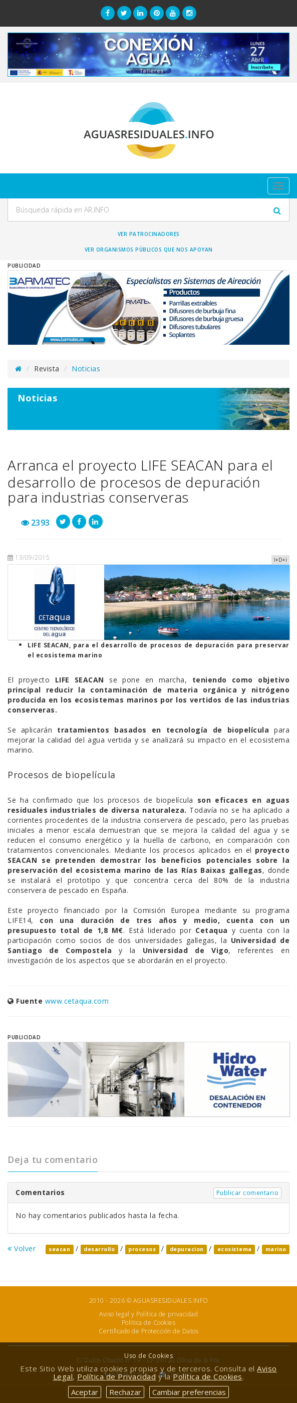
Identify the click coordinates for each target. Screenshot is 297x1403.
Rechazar (125, 1392)
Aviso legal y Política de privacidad (148, 1314)
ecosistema (234, 1249)
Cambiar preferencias (189, 1392)
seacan (59, 1249)
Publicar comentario (247, 1193)
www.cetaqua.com (77, 1001)
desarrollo (99, 1249)
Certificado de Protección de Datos (148, 1331)
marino (275, 1249)
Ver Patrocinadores (149, 234)
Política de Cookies (149, 1322)
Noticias (86, 368)
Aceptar (84, 1392)
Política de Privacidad (116, 1376)
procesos (142, 1249)
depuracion (187, 1249)
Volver (22, 1248)
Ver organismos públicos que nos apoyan (149, 249)
